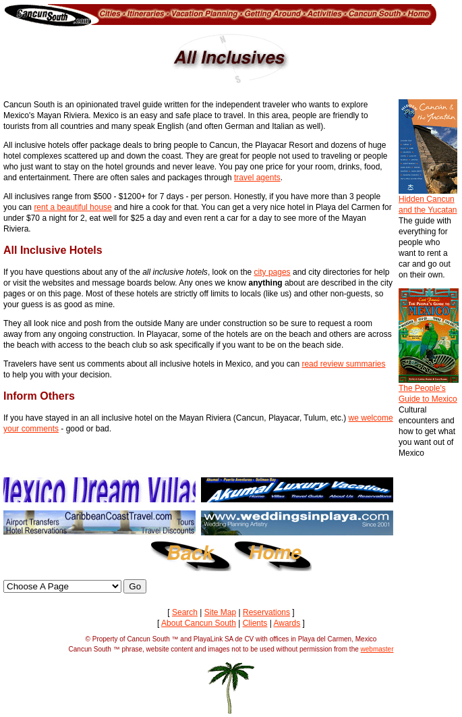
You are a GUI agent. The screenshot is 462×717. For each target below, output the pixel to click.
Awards (286, 623)
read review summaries (343, 364)
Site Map (220, 612)
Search (185, 612)
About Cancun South (198, 623)
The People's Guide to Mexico (429, 389)
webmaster (377, 649)
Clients (255, 623)
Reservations (266, 612)
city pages (272, 272)
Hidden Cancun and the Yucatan (428, 200)
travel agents (257, 177)
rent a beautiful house (72, 207)
